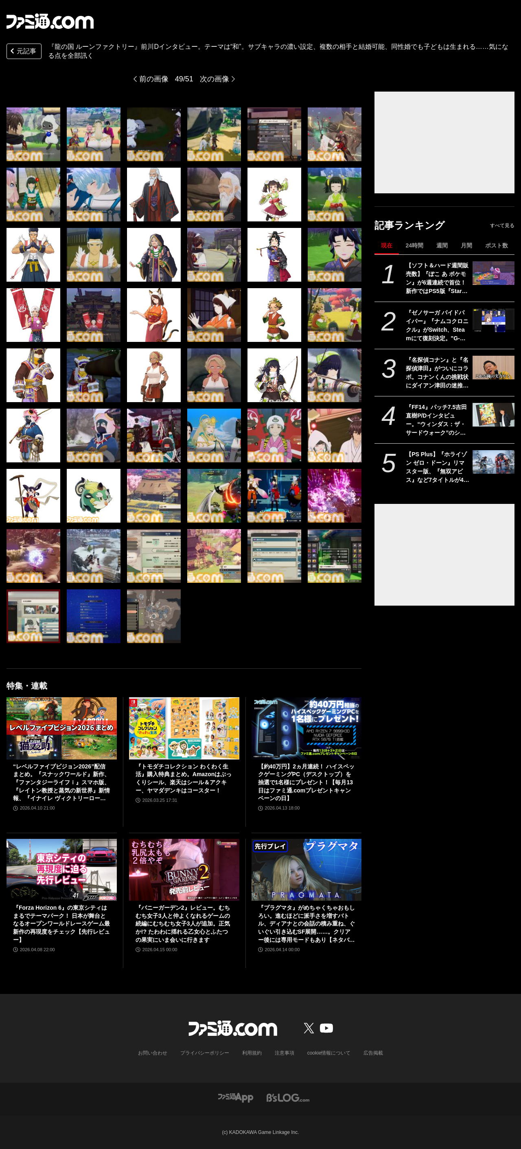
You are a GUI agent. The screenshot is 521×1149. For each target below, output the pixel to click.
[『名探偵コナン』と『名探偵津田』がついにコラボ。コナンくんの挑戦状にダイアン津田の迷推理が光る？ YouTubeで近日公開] (493, 367)
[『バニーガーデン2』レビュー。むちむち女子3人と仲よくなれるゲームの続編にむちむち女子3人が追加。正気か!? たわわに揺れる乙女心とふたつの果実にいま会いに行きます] (184, 870)
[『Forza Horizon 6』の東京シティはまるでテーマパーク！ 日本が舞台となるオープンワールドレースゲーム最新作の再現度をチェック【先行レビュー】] (62, 870)
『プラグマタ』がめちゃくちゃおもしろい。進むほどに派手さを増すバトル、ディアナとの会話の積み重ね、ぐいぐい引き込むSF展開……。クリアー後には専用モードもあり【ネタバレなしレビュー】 (306, 924)
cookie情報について (329, 1053)
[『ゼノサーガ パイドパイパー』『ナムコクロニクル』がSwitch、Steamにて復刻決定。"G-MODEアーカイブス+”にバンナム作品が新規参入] (493, 320)
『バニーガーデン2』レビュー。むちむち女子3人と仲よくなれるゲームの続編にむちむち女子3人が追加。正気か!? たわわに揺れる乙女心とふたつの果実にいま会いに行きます (183, 923)
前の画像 (154, 79)
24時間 (414, 245)
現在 (386, 245)
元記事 (22, 52)
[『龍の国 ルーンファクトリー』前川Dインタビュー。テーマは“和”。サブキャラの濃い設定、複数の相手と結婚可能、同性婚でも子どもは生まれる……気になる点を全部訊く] (33, 134)
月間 (466, 245)
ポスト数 (496, 245)
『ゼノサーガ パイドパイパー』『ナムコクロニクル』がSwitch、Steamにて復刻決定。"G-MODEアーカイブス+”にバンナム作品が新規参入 (437, 326)
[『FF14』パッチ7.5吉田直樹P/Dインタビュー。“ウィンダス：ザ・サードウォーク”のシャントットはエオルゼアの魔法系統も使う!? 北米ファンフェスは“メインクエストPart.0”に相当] (493, 415)
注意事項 (284, 1053)
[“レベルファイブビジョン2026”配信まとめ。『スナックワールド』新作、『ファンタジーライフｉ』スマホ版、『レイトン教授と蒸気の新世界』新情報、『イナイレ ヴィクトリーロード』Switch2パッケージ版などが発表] (62, 728)
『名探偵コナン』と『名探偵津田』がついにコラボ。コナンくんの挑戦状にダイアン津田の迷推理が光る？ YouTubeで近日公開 (437, 373)
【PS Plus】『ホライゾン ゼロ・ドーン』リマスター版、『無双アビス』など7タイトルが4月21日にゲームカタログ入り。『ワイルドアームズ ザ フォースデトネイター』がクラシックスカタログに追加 (437, 467)
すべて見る (502, 225)
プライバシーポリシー (204, 1053)
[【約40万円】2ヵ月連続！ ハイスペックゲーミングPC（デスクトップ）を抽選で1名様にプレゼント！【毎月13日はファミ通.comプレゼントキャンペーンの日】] (307, 728)
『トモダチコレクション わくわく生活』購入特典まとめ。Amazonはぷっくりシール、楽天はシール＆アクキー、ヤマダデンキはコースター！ (184, 778)
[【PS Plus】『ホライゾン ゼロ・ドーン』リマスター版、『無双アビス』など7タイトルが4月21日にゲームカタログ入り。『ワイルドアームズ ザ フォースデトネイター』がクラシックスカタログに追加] (493, 462)
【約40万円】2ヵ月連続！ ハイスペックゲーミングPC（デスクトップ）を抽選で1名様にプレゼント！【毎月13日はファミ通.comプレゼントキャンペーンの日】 (306, 782)
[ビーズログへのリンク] (288, 1097)
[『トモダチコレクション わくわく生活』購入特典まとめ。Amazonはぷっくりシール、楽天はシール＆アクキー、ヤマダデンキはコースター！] (184, 728)
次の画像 (214, 79)
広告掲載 (373, 1053)
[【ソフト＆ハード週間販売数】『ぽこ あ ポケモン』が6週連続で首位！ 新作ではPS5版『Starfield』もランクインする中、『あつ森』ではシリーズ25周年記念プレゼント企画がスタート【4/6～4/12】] (493, 273)
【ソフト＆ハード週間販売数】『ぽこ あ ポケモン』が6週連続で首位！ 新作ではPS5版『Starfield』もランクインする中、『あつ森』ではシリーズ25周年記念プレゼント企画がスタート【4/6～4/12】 (437, 278)
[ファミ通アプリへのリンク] (235, 1097)
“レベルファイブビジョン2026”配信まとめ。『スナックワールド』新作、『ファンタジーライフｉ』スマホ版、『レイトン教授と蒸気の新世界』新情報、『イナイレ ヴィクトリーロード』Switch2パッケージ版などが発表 (61, 783)
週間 (442, 245)
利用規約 (252, 1053)
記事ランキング (409, 225)
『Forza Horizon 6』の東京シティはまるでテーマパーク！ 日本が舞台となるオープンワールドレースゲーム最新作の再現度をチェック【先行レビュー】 (61, 923)
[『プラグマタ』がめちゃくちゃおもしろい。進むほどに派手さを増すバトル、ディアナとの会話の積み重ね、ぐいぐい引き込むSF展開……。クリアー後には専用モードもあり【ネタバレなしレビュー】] (307, 870)
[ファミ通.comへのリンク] (50, 21)
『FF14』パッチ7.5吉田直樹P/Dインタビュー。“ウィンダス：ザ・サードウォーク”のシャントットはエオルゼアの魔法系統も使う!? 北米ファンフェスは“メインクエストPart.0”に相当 (437, 420)
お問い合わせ (152, 1053)
